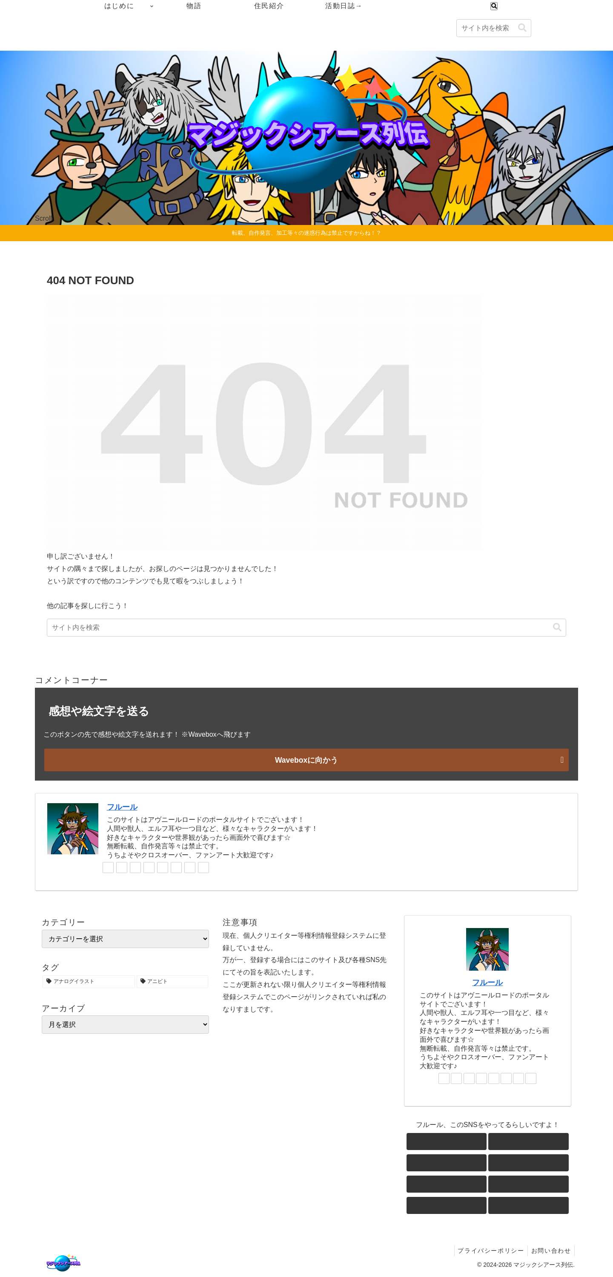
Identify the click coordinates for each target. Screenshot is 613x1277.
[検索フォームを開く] (494, 6)
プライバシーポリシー (488, 1250)
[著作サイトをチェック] (108, 867)
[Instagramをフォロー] (149, 867)
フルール (122, 806)
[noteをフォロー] (176, 867)
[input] (493, 28)
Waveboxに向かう (306, 759)
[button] (522, 28)
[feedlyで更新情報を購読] (189, 867)
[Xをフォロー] (121, 867)
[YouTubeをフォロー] (162, 867)
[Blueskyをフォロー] (135, 867)
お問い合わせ (550, 1250)
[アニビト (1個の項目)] (173, 981)
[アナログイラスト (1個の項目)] (89, 981)
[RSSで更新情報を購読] (203, 867)
